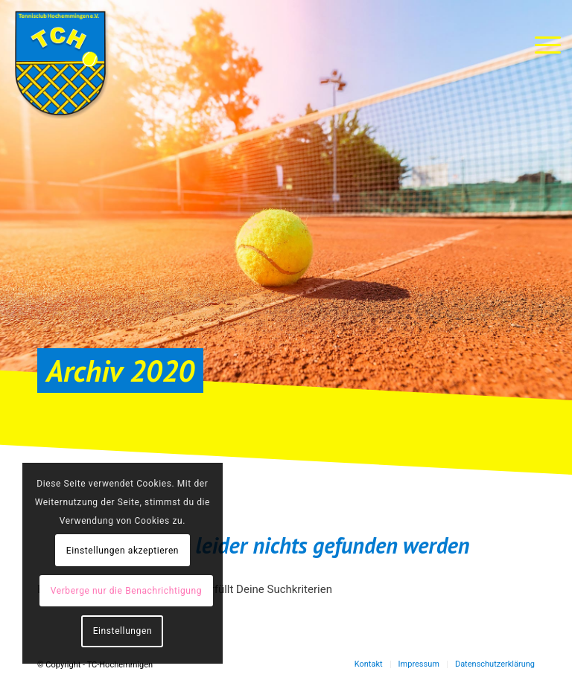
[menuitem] (368, 664)
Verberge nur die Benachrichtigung (126, 591)
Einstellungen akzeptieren (122, 550)
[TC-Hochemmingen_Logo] (60, 63)
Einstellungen (122, 631)
